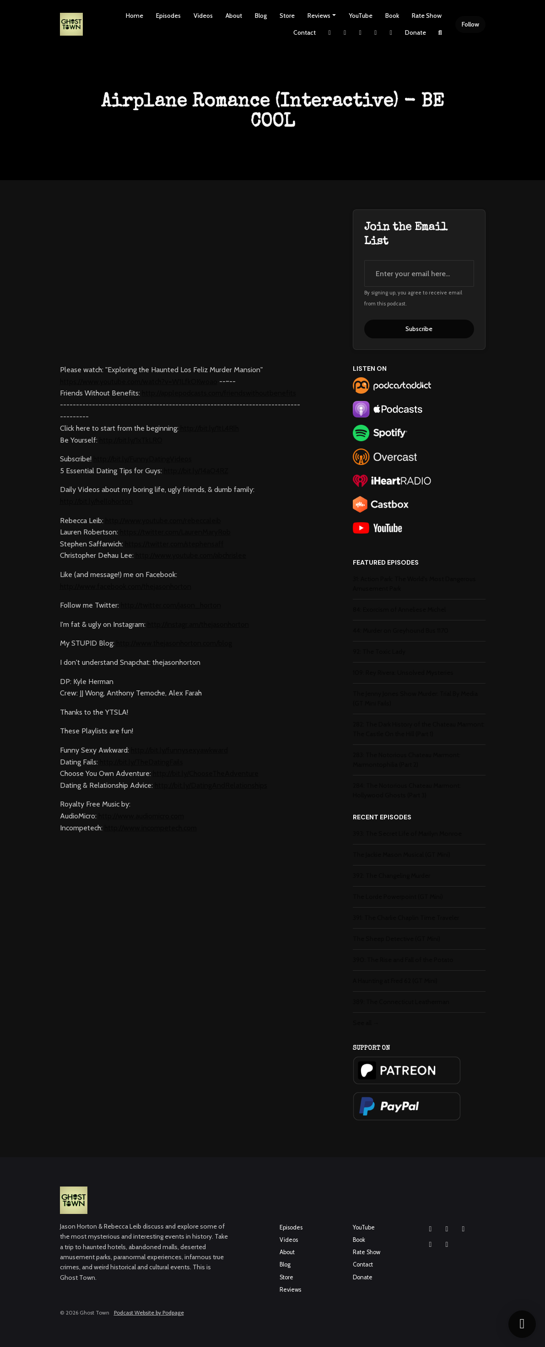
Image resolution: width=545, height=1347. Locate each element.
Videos (203, 15)
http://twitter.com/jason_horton (171, 605)
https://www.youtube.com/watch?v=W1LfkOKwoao (138, 381)
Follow (470, 24)
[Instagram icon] (430, 1229)
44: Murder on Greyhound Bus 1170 (400, 630)
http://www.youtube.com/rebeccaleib (163, 520)
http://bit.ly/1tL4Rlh (209, 428)
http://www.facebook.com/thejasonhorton (125, 586)
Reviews (319, 15)
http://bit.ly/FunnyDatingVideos (142, 458)
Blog (261, 15)
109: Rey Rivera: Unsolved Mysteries (403, 672)
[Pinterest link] (391, 32)
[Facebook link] (360, 32)
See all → (366, 1023)
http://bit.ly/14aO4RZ (196, 470)
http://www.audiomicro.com (141, 816)
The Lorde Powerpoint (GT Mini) (398, 897)
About (234, 15)
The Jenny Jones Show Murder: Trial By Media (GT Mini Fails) (415, 698)
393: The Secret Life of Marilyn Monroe (407, 833)
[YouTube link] (375, 32)
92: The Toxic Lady (379, 651)
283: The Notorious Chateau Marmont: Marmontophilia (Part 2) (406, 760)
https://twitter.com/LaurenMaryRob (175, 532)
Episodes (168, 15)
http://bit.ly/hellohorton (96, 501)
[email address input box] (419, 273)
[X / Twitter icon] (430, 1244)
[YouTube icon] (463, 1229)
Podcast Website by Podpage (149, 1312)
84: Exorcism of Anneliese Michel (399, 609)
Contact (304, 32)
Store (287, 15)
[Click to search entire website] (440, 32)
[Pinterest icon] (447, 1244)
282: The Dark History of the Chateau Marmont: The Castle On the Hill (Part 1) (419, 729)
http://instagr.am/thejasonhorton (198, 624)
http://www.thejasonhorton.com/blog (174, 643)
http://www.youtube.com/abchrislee (190, 555)
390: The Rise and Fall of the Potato (403, 960)
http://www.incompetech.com (150, 827)
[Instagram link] (345, 32)
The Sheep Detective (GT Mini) (396, 939)
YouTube (360, 15)
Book (392, 15)
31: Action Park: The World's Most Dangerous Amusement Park (414, 584)
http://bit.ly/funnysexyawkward (179, 750)
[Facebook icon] (447, 1229)
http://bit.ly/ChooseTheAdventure (206, 773)
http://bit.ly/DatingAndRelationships (211, 785)
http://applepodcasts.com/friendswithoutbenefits (219, 393)
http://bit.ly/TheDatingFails (141, 762)
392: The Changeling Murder (391, 875)
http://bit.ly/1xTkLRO (130, 440)
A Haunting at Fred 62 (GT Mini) (395, 981)
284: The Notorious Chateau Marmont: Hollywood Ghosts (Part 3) (407, 790)
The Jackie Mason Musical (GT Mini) (401, 854)
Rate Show (427, 15)
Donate (415, 32)
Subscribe (418, 329)
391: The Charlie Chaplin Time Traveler (406, 918)
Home (134, 15)
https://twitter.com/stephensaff (174, 544)
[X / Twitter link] (330, 32)
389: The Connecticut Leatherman (401, 1002)
